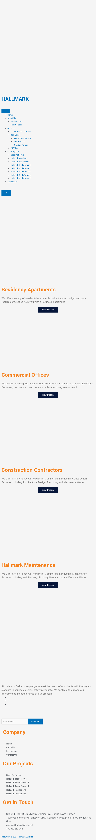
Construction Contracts (21, 131)
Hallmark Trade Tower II (21, 168)
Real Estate (15, 135)
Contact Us (12, 181)
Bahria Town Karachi (22, 138)
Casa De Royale (17, 155)
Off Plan (14, 148)
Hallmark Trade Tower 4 (21, 175)
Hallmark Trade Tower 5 (21, 178)
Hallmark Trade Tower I (21, 165)
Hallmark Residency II (20, 161)
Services (11, 128)
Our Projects (13, 151)
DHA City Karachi (21, 145)
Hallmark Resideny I (19, 158)
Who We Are (16, 121)
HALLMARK (15, 99)
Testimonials (16, 125)
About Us (12, 118)
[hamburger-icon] (5, 111)
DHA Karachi (19, 141)
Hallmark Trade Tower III (21, 171)
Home (10, 115)
